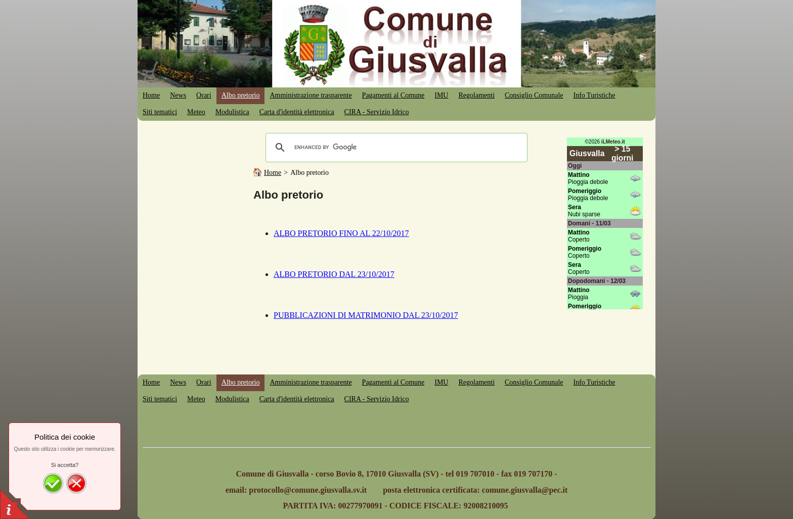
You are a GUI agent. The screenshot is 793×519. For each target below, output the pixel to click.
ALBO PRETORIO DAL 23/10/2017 (334, 274)
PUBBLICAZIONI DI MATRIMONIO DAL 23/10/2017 (366, 315)
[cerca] (395, 147)
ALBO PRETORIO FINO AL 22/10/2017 (341, 233)
